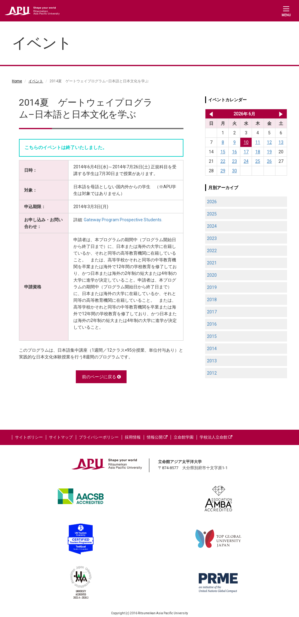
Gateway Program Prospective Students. (123, 219)
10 (246, 142)
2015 (212, 336)
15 (222, 151)
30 (234, 170)
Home (17, 81)
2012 (212, 373)
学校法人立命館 (216, 437)
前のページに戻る (101, 376)
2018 (212, 299)
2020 (212, 275)
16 (234, 151)
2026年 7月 (280, 113)
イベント (35, 81)
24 (246, 161)
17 (246, 151)
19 (269, 151)
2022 (212, 250)
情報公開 (157, 437)
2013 (212, 360)
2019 (212, 287)
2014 (212, 348)
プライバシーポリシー (99, 437)
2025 (212, 213)
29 (222, 170)
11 (257, 142)
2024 (212, 226)
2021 (212, 262)
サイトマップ (61, 437)
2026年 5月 (210, 113)
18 (257, 151)
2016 (212, 324)
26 (269, 161)
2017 (212, 311)
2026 (212, 201)
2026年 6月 (244, 113)
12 (269, 142)
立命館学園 (184, 437)
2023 (212, 238)
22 (222, 161)
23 (234, 161)
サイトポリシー (29, 437)
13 (281, 142)
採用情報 (133, 437)
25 (257, 161)
